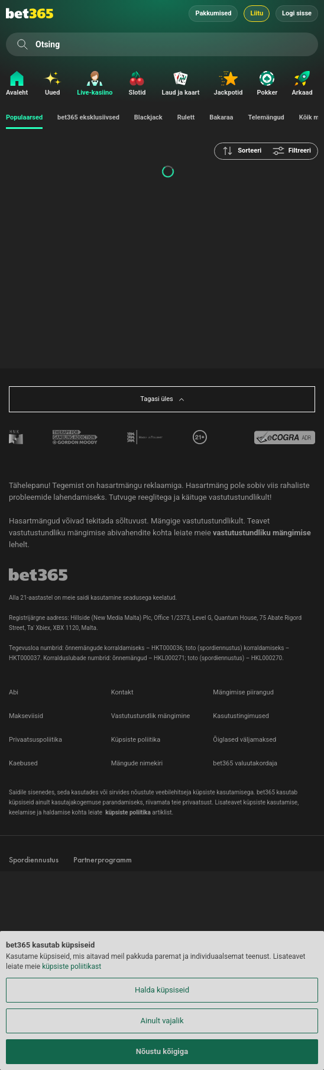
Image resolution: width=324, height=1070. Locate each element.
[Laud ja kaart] (180, 84)
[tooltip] (200, 437)
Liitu (256, 13)
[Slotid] (137, 84)
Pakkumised (213, 13)
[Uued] (52, 84)
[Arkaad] (301, 84)
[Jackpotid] (228, 84)
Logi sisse (297, 13)
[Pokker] (267, 84)
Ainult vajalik (162, 1020)
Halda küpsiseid (162, 989)
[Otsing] (22, 44)
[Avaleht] (14, 84)
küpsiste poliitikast (71, 966)
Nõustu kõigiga (162, 1051)
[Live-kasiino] (94, 84)
